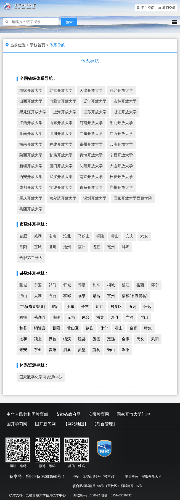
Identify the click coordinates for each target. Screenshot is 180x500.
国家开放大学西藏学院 (132, 198)
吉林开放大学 (125, 101)
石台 (52, 296)
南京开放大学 (91, 177)
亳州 (111, 247)
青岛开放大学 (91, 187)
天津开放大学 (91, 90)
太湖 (38, 296)
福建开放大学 (61, 144)
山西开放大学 (31, 101)
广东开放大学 (91, 134)
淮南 (52, 236)
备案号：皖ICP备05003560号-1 (37, 476)
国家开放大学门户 (133, 414)
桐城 (111, 285)
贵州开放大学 (91, 144)
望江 (125, 285)
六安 (144, 236)
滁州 (52, 247)
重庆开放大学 (31, 198)
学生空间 (145, 8)
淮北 (67, 236)
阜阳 (23, 247)
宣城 (38, 247)
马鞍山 (83, 236)
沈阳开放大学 (91, 166)
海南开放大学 (31, 144)
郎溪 (82, 285)
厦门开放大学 (61, 166)
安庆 (129, 236)
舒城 (67, 285)
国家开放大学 (31, 90)
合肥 (23, 236)
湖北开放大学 (121, 123)
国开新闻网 (45, 424)
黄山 (115, 236)
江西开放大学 (31, 123)
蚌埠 (125, 247)
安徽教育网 (98, 414)
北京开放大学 (61, 90)
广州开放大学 (121, 187)
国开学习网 (17, 424)
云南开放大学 (121, 144)
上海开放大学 (64, 112)
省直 (96, 247)
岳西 (140, 285)
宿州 (82, 247)
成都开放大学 (31, 187)
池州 (67, 247)
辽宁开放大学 (95, 101)
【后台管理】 (104, 424)
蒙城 (23, 285)
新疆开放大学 (31, 166)
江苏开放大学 (95, 112)
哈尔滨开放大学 (62, 198)
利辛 (96, 285)
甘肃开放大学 (61, 155)
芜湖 (38, 236)
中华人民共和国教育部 (27, 414)
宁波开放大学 (61, 187)
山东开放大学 (61, 123)
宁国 (38, 285)
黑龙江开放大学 (32, 112)
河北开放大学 (121, 90)
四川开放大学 (61, 134)
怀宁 (155, 285)
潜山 (23, 296)
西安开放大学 (31, 177)
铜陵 (100, 236)
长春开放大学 (121, 177)
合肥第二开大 (31, 258)
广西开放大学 (121, 134)
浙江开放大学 (125, 112)
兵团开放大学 (31, 209)
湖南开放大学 (31, 134)
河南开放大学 (91, 123)
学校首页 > (39, 45)
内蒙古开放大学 (62, 101)
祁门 (52, 285)
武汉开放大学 (61, 177)
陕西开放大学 (31, 155)
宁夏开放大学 (121, 155)
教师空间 (167, 8)
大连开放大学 (121, 166)
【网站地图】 (75, 424)
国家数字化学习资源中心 (40, 377)
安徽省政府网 (68, 414)
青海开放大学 (91, 155)
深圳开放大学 (95, 198)
